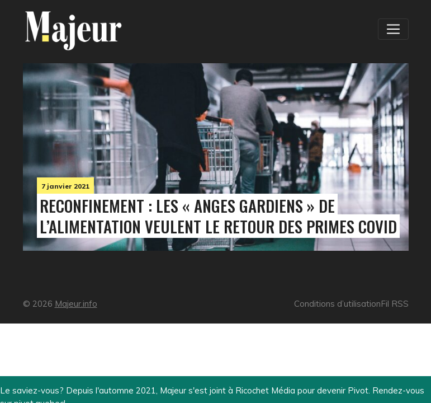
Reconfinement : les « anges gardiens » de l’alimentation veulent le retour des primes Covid (218, 216)
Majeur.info (76, 303)
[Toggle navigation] (393, 29)
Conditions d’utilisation (337, 303)
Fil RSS (395, 303)
